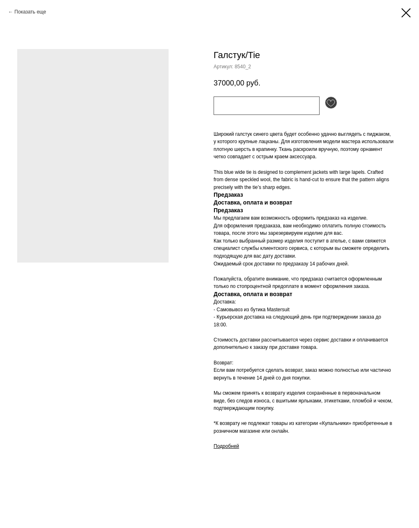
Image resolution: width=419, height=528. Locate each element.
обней (232, 446)
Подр (219, 446)
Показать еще (30, 12)
